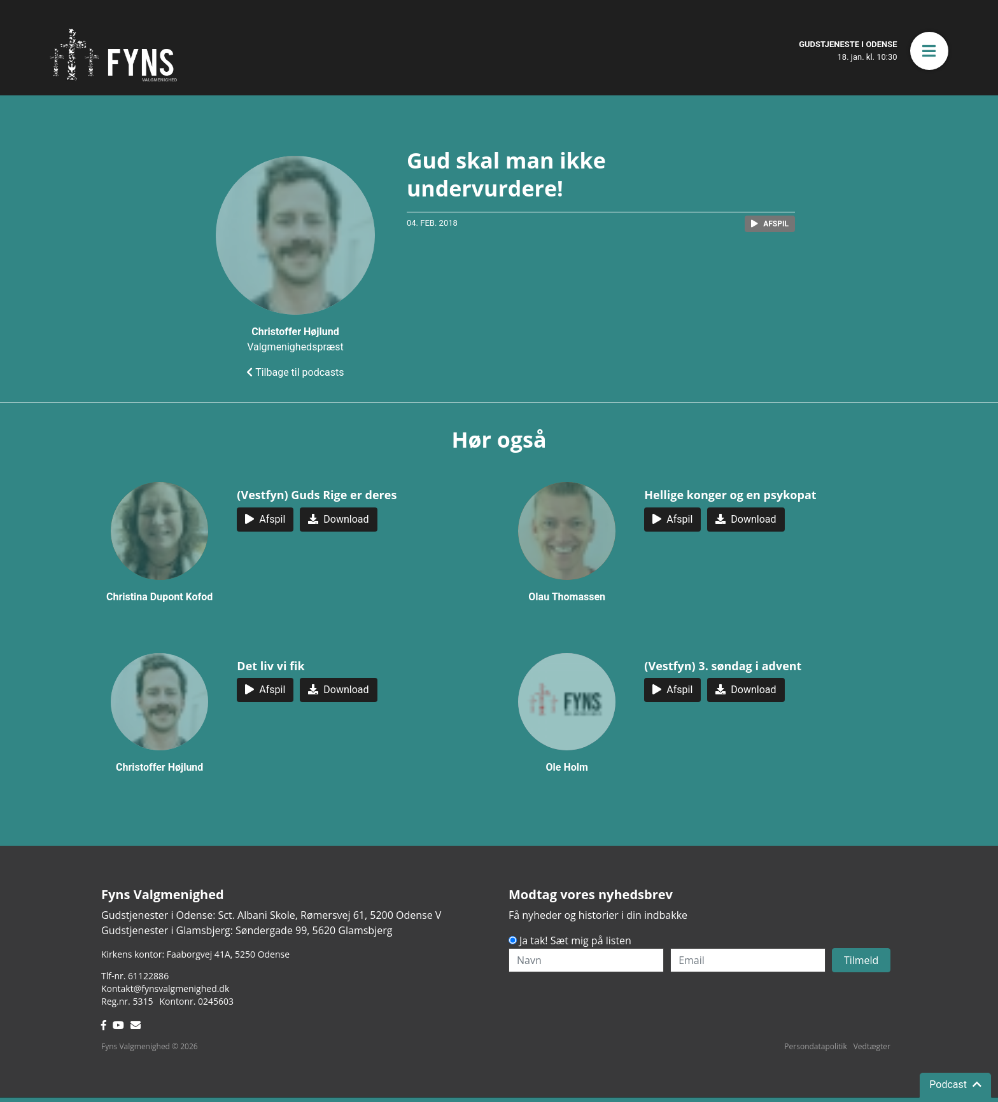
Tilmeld (861, 960)
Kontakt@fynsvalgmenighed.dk (165, 988)
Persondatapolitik (815, 1046)
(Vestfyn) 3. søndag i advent (722, 665)
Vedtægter (872, 1046)
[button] (929, 51)
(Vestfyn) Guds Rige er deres (317, 494)
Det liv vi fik (270, 665)
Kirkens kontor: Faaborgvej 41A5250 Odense (195, 954)
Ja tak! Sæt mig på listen (575, 940)
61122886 (148, 976)
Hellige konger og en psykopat (730, 494)
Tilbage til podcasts (295, 372)
